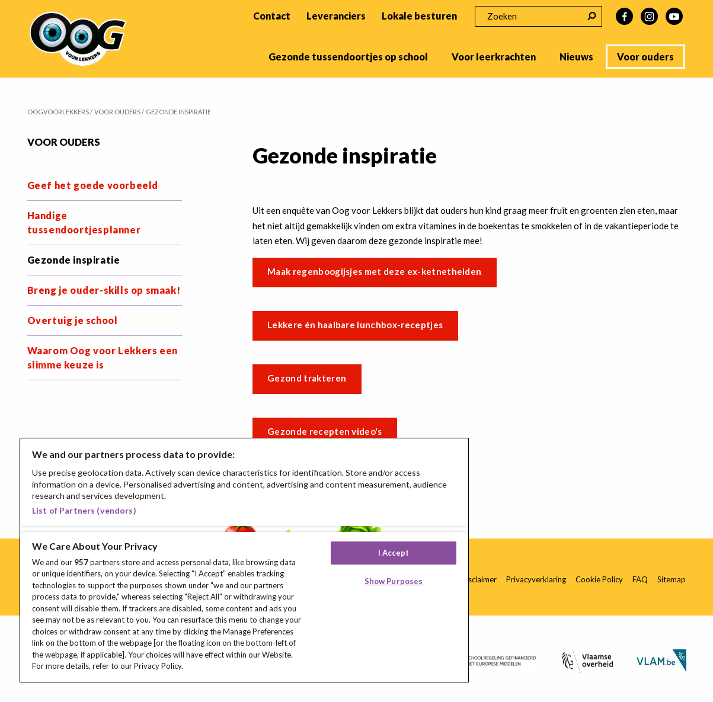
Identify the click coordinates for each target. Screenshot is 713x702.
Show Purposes (394, 581)
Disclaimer (479, 579)
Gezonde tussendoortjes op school (348, 56)
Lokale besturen (419, 15)
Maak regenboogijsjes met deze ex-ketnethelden (374, 271)
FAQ (640, 579)
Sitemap (671, 579)
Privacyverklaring (536, 579)
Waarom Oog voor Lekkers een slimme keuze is (102, 357)
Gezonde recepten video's (324, 431)
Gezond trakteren (306, 378)
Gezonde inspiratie (73, 259)
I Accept (394, 552)
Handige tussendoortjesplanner (84, 222)
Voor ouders (645, 56)
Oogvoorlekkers (58, 112)
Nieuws (576, 56)
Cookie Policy (599, 579)
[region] (244, 560)
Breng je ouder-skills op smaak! (104, 290)
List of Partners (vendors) (84, 510)
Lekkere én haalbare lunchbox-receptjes (355, 324)
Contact (271, 15)
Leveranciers (336, 15)
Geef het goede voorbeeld (92, 185)
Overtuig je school (72, 320)
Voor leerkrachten (494, 56)
